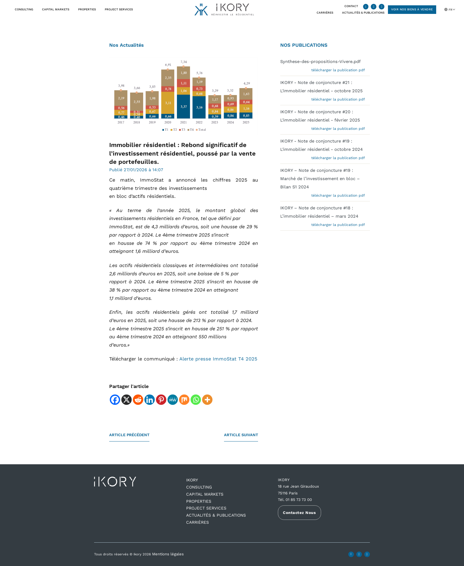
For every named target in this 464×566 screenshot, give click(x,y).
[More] (207, 399)
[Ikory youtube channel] (381, 6)
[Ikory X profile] (373, 6)
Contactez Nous (299, 512)
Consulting (24, 9)
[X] (126, 399)
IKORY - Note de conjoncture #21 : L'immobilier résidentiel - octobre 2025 (321, 86)
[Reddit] (138, 399)
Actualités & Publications (363, 12)
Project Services (119, 9)
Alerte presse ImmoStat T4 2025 (218, 359)
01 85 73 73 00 (299, 499)
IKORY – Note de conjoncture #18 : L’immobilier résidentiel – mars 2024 (319, 212)
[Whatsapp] (196, 399)
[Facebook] (115, 399)
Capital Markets (55, 9)
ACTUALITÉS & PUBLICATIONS (216, 515)
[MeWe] (172, 399)
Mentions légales (168, 554)
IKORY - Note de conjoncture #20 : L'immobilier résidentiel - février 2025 (320, 116)
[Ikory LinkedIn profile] (366, 6)
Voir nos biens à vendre (412, 9)
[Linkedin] (149, 399)
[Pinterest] (161, 399)
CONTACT (351, 6)
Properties (87, 9)
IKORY (192, 480)
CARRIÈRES (325, 12)
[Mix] (184, 399)
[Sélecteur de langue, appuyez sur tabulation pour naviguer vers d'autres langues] (452, 9)
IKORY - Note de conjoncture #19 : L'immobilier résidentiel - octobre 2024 (321, 145)
